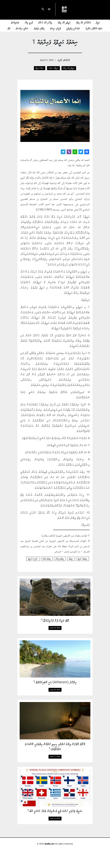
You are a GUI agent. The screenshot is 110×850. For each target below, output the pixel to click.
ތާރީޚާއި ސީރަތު (55, 28)
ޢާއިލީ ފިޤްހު (29, 22)
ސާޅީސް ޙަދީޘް (33, 558)
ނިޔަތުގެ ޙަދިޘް (82, 558)
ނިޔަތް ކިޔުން (60, 558)
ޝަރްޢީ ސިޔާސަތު (22, 28)
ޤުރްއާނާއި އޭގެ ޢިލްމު (83, 22)
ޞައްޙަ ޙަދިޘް (39, 68)
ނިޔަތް (71, 558)
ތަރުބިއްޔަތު (15, 22)
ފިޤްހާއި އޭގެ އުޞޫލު (45, 22)
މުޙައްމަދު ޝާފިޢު (64, 59)
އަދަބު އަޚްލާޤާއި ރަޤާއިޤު (94, 28)
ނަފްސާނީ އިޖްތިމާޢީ (73, 28)
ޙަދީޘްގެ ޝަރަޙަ (53, 68)
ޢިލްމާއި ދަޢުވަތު (39, 28)
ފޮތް (9, 28)
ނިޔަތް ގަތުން (47, 558)
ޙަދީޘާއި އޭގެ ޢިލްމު (64, 22)
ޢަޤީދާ (98, 22)
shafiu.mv (49, 843)
